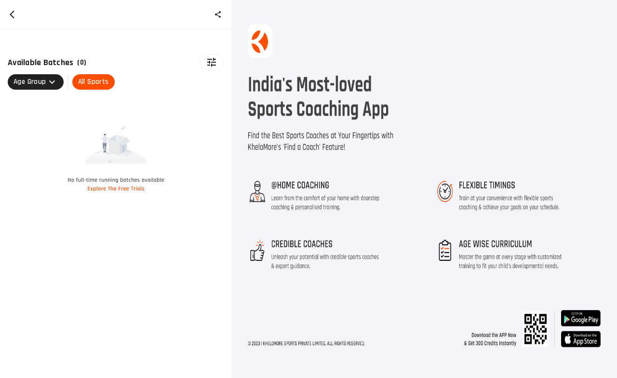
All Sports (93, 81)
